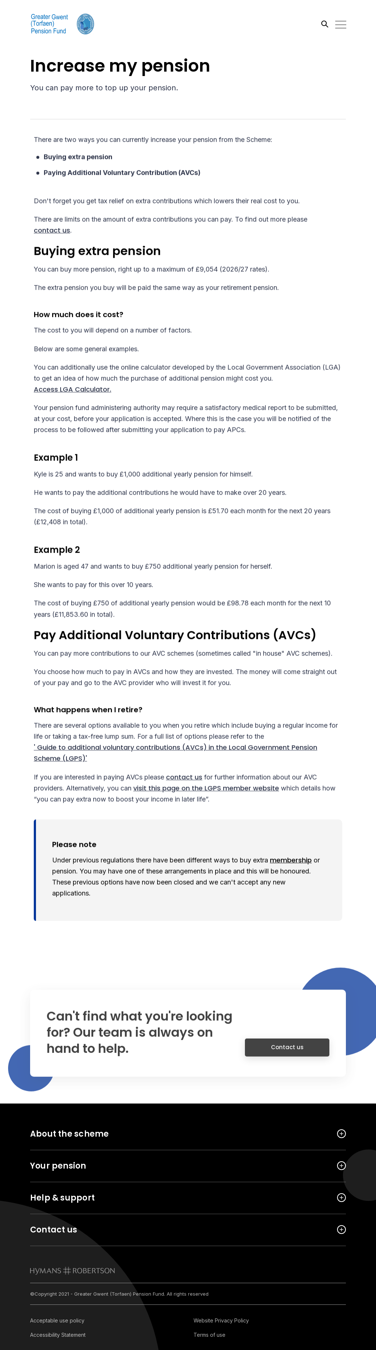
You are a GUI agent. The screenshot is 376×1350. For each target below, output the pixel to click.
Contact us (287, 1052)
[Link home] (63, 24)
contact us (52, 231)
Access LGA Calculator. (72, 390)
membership (291, 861)
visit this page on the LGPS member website (206, 789)
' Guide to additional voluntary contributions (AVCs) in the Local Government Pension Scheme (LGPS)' (175, 754)
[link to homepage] (72, 1270)
